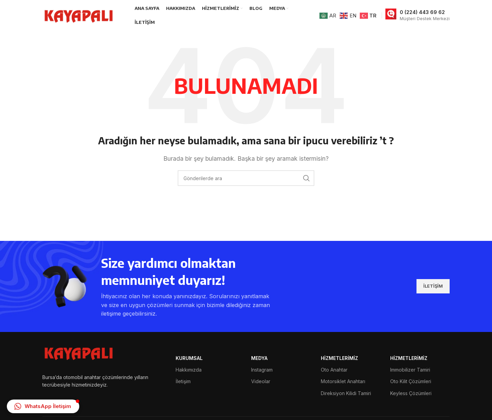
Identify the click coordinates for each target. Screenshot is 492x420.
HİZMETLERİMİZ (339, 358)
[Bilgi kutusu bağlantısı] (417, 15)
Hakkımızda (189, 370)
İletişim (183, 381)
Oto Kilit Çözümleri (410, 381)
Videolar (260, 381)
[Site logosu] (80, 14)
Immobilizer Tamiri (410, 370)
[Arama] (246, 178)
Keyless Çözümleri (411, 393)
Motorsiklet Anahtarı (343, 381)
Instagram (262, 370)
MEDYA (259, 358)
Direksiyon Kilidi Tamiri (346, 393)
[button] (43, 406)
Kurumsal (189, 358)
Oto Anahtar (334, 370)
